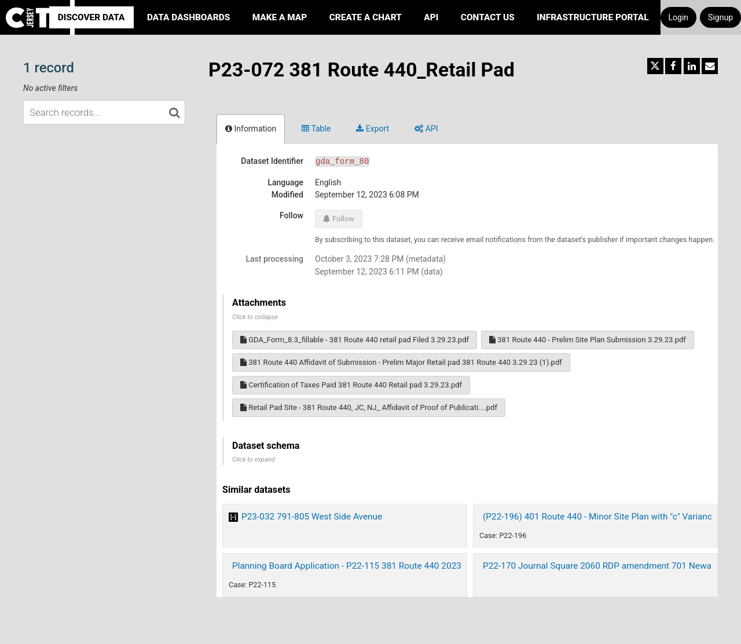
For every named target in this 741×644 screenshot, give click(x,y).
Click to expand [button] (253, 459)
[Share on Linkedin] (692, 66)
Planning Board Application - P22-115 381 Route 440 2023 (346, 566)
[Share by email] (710, 66)
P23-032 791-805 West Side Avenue (311, 516)
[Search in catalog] (174, 112)
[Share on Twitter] (655, 66)
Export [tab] (372, 128)
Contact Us (488, 17)
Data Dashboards (188, 17)
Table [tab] (316, 128)
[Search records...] (104, 112)
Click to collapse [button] (255, 317)
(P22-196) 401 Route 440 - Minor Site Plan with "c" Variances (602, 516)
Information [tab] (250, 128)
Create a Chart (365, 17)
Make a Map (279, 17)
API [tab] (426, 128)
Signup (720, 17)
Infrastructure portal (592, 17)
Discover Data (91, 17)
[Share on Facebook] (673, 66)
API (431, 17)
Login (679, 17)
